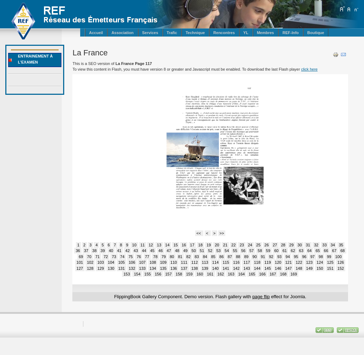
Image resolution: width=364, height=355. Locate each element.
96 (304, 257)
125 (330, 262)
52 (210, 250)
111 (184, 262)
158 (179, 274)
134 (153, 268)
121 (288, 262)
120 (278, 262)
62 (293, 250)
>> (222, 233)
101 (80, 262)
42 (127, 250)
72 (106, 257)
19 (208, 245)
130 (111, 268)
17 (192, 245)
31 (308, 245)
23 (241, 245)
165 (252, 274)
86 (221, 257)
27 (275, 245)
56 (243, 250)
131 (121, 268)
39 (102, 250)
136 (173, 268)
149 (309, 268)
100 (338, 257)
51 (202, 250)
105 (121, 262)
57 (251, 250)
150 (319, 268)
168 (283, 274)
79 (163, 257)
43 (136, 250)
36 (78, 250)
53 (218, 250)
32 (316, 245)
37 (86, 250)
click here (309, 69)
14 (167, 245)
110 (173, 262)
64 (309, 250)
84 (205, 257)
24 (250, 245)
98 (321, 257)
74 (122, 257)
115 (225, 262)
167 (273, 274)
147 (288, 268)
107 (142, 262)
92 (271, 257)
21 (225, 245)
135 (163, 268)
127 (80, 268)
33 (324, 245)
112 (194, 262)
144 (257, 268)
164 (241, 274)
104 (111, 262)
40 (111, 250)
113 (205, 262)
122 (299, 262)
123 (309, 262)
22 (233, 245)
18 (200, 245)
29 (291, 245)
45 (152, 250)
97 (312, 257)
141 (225, 268)
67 (334, 250)
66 (326, 250)
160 (200, 274)
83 (196, 257)
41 (119, 250)
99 (329, 257)
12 (151, 245)
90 (255, 257)
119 (267, 262)
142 (236, 268)
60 (276, 250)
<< (199, 233)
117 (246, 262)
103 (100, 262)
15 (175, 245)
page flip (261, 296)
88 (238, 257)
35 (341, 245)
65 (317, 250)
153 (126, 274)
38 (94, 250)
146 (278, 268)
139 (205, 268)
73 (114, 257)
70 (89, 257)
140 (215, 268)
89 (246, 257)
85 (213, 257)
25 (258, 245)
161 (210, 274)
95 (296, 257)
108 (153, 262)
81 (180, 257)
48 (177, 250)
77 (147, 257)
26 (266, 245)
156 (158, 274)
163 (231, 274)
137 (184, 268)
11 (142, 245)
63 (301, 250)
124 (319, 262)
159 (189, 274)
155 (147, 274)
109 (163, 262)
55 (235, 250)
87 (230, 257)
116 (236, 262)
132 (132, 268)
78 (155, 257)
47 (169, 250)
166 (262, 274)
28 (283, 245)
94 (288, 257)
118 (257, 262)
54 (227, 250)
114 (215, 262)
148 (299, 268)
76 (139, 257)
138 (194, 268)
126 (340, 262)
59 (268, 250)
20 (217, 245)
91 (263, 257)
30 (300, 245)
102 (90, 262)
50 (194, 250)
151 (330, 268)
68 (342, 250)
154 (137, 274)
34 (333, 245)
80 (172, 257)
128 (90, 268)
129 (100, 268)
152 (340, 268)
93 (279, 257)
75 (130, 257)
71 (97, 257)
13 (159, 245)
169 (294, 274)
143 (246, 268)
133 (142, 268)
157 (168, 274)
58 (260, 250)
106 (132, 262)
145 (267, 268)
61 (284, 250)
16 (184, 245)
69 (81, 257)
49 (185, 250)
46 (161, 250)
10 (134, 245)
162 (220, 274)
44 (144, 250)
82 (188, 257)
